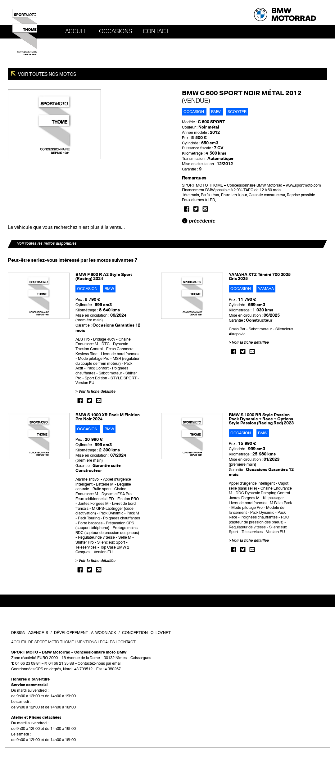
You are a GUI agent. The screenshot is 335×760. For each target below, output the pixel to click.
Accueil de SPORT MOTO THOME (42, 642)
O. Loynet (161, 633)
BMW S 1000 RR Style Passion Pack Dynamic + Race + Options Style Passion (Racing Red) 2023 (261, 419)
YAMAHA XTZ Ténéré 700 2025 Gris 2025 (260, 276)
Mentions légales (96, 642)
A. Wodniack (103, 633)
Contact (156, 31)
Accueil (76, 31)
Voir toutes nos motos (46, 74)
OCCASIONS (115, 31)
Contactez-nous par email (99, 663)
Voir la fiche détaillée (97, 391)
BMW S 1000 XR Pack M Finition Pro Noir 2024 (107, 417)
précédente (198, 221)
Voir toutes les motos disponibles (47, 243)
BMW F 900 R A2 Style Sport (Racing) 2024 (103, 276)
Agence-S (38, 633)
